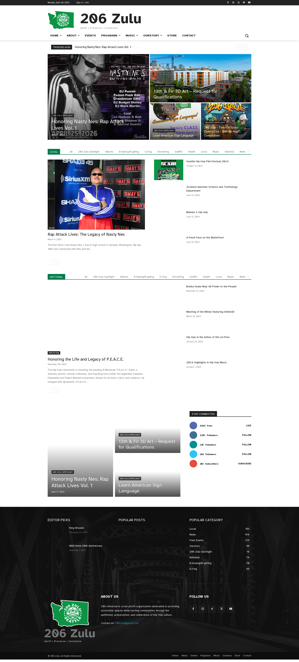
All (71, 151)
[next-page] (56, 262)
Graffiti (178, 151)
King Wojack (76, 527)
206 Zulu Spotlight (63, 115)
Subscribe (244, 463)
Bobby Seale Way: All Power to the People (211, 286)
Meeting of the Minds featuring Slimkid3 (210, 311)
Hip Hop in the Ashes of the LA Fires (208, 337)
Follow (246, 435)
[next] (245, 47)
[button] (246, 35)
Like (248, 425)
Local (204, 151)
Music (216, 151)
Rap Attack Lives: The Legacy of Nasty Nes (86, 234)
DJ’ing (148, 151)
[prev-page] (50, 262)
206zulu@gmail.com (127, 623)
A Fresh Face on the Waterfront (205, 237)
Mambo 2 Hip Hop (197, 212)
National (229, 151)
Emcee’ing (163, 151)
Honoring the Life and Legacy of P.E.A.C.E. (86, 359)
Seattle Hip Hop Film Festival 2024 (207, 161)
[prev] (239, 47)
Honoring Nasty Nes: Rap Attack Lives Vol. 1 (103, 47)
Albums (109, 151)
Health (191, 151)
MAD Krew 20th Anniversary (85, 545)
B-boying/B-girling (129, 151)
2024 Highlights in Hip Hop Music (206, 362)
